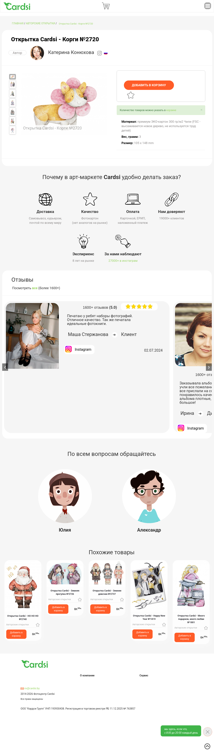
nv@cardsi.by (30, 688)
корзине (171, 110)
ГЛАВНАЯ (18, 23)
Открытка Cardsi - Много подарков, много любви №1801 (191, 619)
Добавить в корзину (16, 634)
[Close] (201, 110)
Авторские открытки (40, 23)
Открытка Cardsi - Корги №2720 (76, 23)
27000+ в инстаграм (123, 260)
